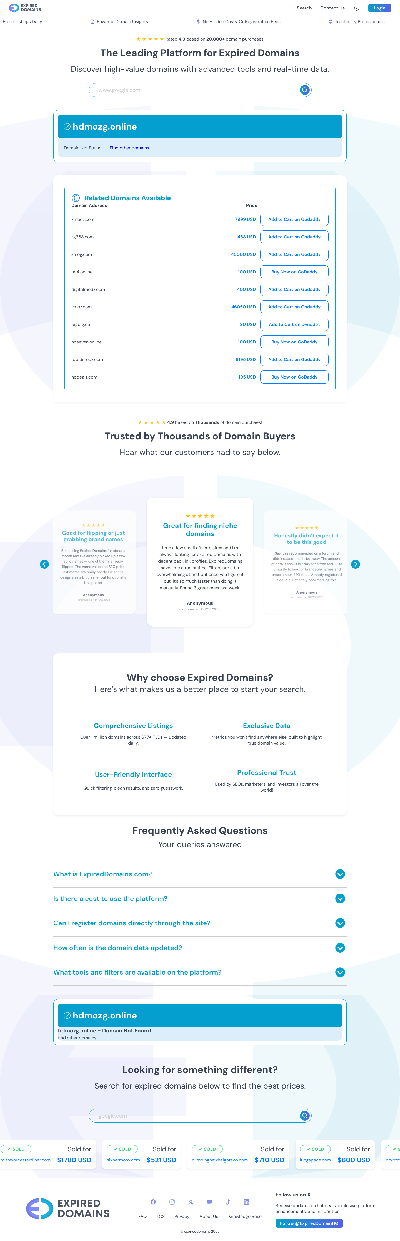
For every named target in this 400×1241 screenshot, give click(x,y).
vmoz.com (81, 307)
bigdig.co (80, 324)
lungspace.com (316, 1160)
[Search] (305, 90)
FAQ (142, 1216)
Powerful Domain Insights (120, 21)
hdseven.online (86, 342)
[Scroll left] (44, 564)
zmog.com (81, 254)
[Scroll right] (355, 564)
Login (380, 8)
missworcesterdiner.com (26, 1160)
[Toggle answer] (340, 874)
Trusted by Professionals (357, 21)
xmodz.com (82, 219)
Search (304, 8)
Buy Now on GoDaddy (294, 272)
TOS (161, 1216)
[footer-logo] (67, 1209)
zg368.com (82, 237)
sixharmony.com (124, 1160)
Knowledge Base (245, 1216)
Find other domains (129, 148)
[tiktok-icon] (228, 1202)
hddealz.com (84, 377)
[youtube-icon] (209, 1202)
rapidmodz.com (87, 359)
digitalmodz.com (88, 289)
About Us (208, 1216)
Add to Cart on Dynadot (294, 324)
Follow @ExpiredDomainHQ (309, 1223)
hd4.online (81, 272)
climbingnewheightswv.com (221, 1160)
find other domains (77, 1038)
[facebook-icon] (153, 1202)
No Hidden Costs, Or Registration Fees (239, 21)
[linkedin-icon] (246, 1202)
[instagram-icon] (172, 1202)
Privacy (181, 1216)
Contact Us (332, 8)
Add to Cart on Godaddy (294, 219)
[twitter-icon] (190, 1202)
